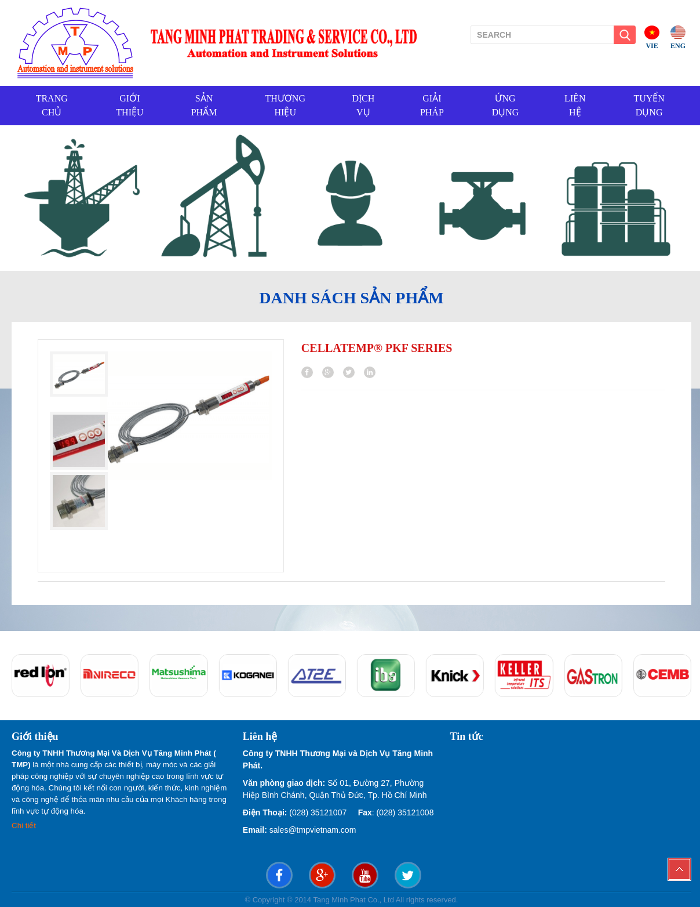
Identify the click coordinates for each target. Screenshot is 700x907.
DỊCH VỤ (363, 105)
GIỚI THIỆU (129, 105)
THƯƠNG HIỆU (285, 105)
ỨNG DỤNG (505, 105)
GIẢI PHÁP (432, 105)
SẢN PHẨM (204, 105)
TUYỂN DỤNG (648, 105)
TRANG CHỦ (52, 105)
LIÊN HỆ (574, 105)
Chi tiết (25, 825)
